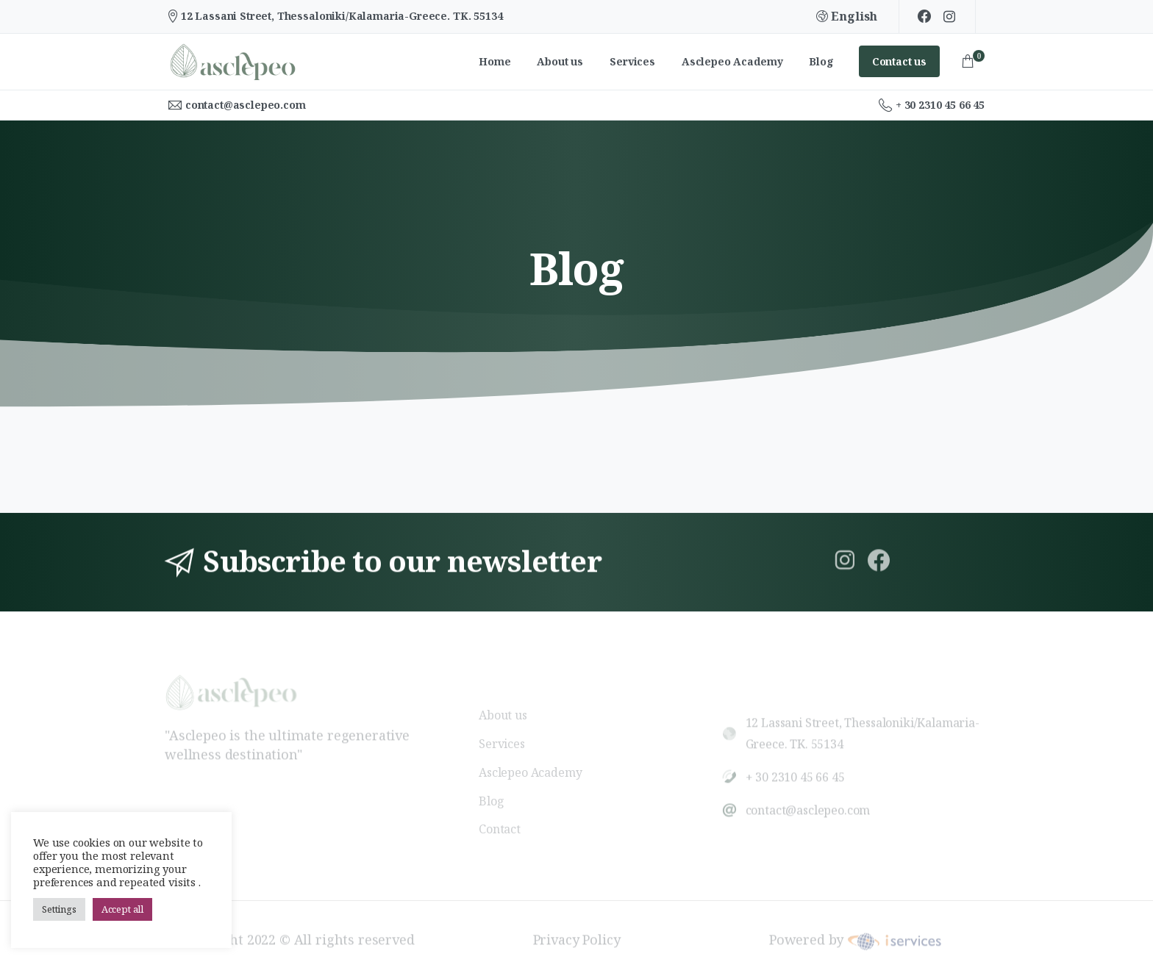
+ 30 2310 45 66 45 (932, 105)
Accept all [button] (122, 909)
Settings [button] (59, 909)
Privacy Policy (577, 934)
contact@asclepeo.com (245, 105)
